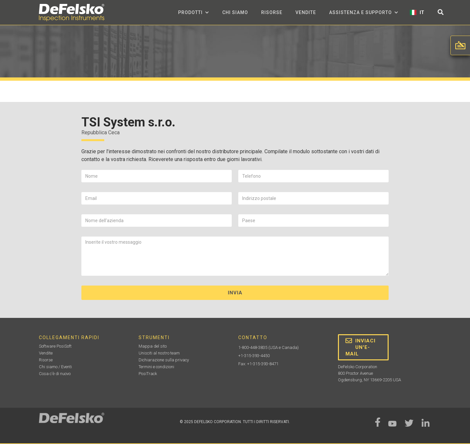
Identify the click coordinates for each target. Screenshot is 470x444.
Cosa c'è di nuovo (55, 373)
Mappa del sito (153, 346)
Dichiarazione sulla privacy (164, 359)
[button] (194, 12)
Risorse (271, 12)
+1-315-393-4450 (254, 355)
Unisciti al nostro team (159, 353)
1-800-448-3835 (252, 347)
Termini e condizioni (156, 366)
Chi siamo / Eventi (55, 366)
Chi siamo (235, 12)
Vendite (305, 12)
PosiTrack (148, 373)
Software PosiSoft (55, 346)
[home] (71, 12)
